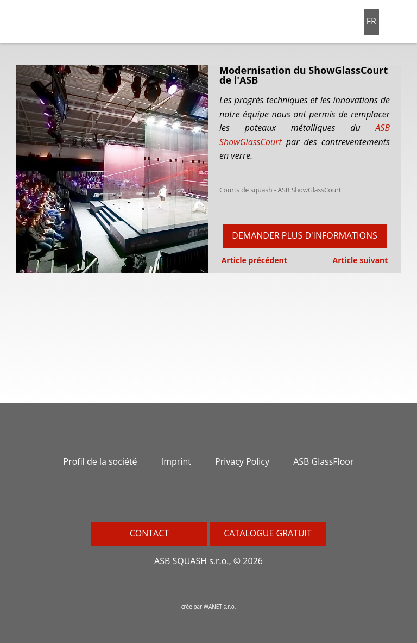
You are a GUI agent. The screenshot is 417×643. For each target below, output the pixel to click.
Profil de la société (100, 461)
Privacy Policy (242, 461)
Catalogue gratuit (268, 533)
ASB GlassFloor (323, 461)
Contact (149, 533)
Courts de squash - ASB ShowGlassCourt (280, 190)
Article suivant (361, 260)
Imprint (176, 461)
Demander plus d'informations (304, 235)
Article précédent (253, 260)
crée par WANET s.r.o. (208, 606)
